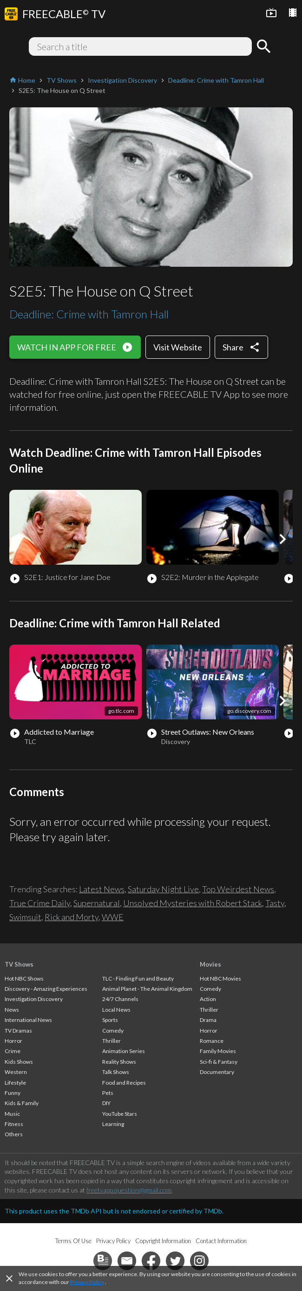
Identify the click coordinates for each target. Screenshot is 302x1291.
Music (12, 1113)
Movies (210, 964)
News (12, 1009)
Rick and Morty (71, 917)
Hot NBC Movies (220, 978)
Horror (13, 1040)
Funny (12, 1092)
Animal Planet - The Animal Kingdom (147, 988)
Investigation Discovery (34, 998)
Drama (208, 1019)
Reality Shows (119, 1061)
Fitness (14, 1123)
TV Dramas (18, 1030)
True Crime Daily (39, 903)
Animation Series (123, 1050)
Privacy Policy (87, 1281)
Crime (12, 1050)
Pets (107, 1092)
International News (28, 1019)
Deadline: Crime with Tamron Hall (89, 314)
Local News (116, 1009)
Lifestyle (15, 1082)
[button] (282, 539)
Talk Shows (115, 1071)
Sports (110, 1019)
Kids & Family (22, 1103)
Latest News (102, 889)
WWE (113, 917)
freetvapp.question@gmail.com (128, 1190)
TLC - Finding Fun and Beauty (138, 978)
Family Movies (218, 1050)
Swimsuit (25, 917)
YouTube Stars (119, 1113)
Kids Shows (19, 1061)
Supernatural (96, 903)
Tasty (274, 903)
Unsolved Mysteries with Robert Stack (192, 903)
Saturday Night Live (163, 889)
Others (14, 1134)
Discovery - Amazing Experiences (46, 988)
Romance (211, 1040)
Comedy (113, 1030)
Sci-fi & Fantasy (218, 1061)
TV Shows (19, 964)
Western (16, 1071)
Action (208, 998)
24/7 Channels (120, 998)
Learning (113, 1123)
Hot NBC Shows (24, 978)
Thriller (111, 1040)
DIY (106, 1103)
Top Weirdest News (238, 889)
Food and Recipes (124, 1082)
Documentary (217, 1071)
